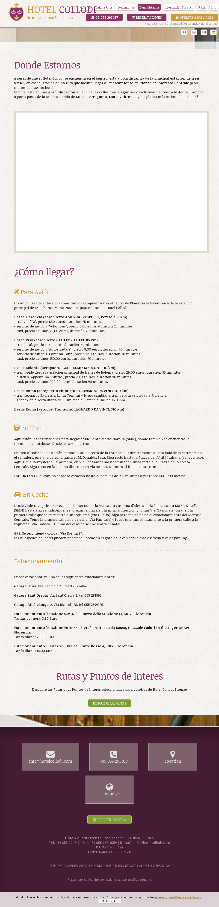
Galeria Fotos (103, 7)
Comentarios (126, 7)
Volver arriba (109, 819)
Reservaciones (147, 17)
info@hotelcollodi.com (151, 842)
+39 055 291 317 (104, 17)
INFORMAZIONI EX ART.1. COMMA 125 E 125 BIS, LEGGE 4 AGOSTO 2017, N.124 (109, 865)
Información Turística (179, 7)
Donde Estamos (149, 7)
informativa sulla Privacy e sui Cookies (177, 897)
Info (213, 7)
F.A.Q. (202, 7)
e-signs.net (145, 879)
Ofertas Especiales (194, 17)
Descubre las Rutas (109, 703)
